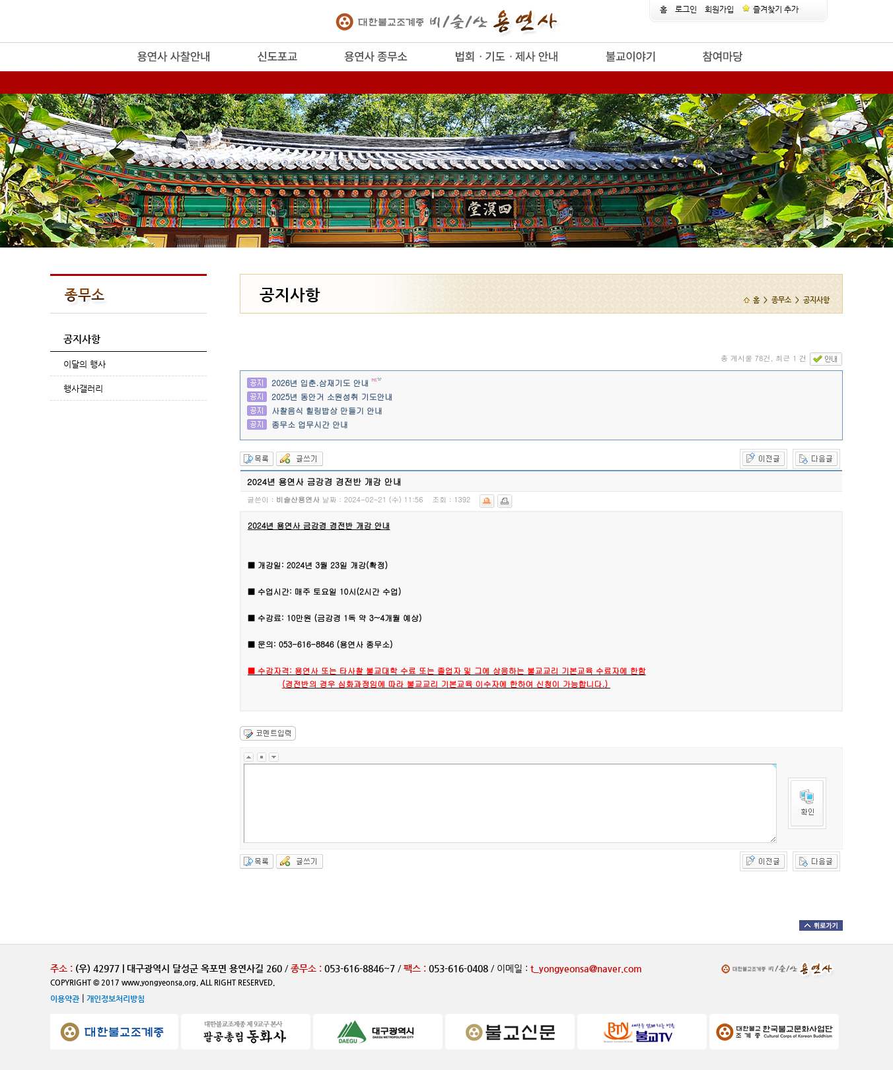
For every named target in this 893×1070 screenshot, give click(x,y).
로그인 (686, 9)
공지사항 (81, 339)
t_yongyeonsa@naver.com (586, 968)
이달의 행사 (84, 364)
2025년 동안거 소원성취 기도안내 (332, 396)
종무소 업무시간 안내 (309, 424)
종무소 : (307, 968)
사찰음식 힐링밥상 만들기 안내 (326, 410)
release (114, 71)
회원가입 (719, 9)
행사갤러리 (83, 388)
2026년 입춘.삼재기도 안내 (320, 382)
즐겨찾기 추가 (770, 9)
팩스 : (416, 968)
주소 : (61, 968)
